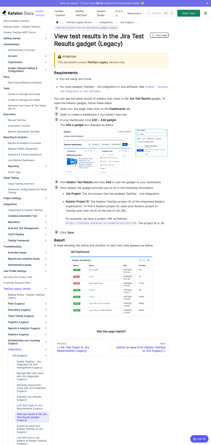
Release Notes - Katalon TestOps (21, 26)
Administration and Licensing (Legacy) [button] (24, 342)
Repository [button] (14, 222)
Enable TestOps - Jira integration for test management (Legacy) (29, 364)
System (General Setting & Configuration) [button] (22, 70)
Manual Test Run (17, 120)
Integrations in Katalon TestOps (25, 210)
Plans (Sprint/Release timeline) (25, 82)
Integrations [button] (14, 349)
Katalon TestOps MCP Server (19, 32)
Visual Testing (11, 177)
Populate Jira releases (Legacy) (29, 398)
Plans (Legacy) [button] (16, 303)
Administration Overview (21, 49)
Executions (9, 114)
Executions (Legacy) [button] (19, 309)
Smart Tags (14, 172)
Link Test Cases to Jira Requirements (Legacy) (30, 407)
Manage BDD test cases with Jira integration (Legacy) (30, 376)
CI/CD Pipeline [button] (16, 234)
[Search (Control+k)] (160, 13)
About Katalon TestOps (16, 20)
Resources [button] (133, 13)
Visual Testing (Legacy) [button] (21, 315)
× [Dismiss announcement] (207, 3)
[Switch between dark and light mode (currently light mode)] (205, 13)
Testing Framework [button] (18, 240)
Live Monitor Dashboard (21, 160)
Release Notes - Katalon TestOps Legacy (26, 296)
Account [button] (12, 55)
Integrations (10, 204)
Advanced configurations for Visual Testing (27, 191)
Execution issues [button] (17, 252)
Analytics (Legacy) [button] (18, 334)
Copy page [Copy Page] (159, 35)
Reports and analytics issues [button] (24, 258)
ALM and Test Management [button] (23, 228)
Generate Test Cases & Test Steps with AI (27, 107)
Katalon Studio (101, 13)
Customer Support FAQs (16, 282)
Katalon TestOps (40, 13)
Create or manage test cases (24, 94)
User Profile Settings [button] (14, 271)
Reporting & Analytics (15, 137)
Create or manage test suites (24, 99)
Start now (188, 13)
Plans (6, 76)
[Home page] (57, 22)
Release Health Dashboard (22, 148)
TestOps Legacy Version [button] (17, 288)
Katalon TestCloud (81, 13)
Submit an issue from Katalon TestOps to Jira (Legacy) (30, 428)
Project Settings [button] (12, 198)
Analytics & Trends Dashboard (25, 154)
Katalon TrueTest (60, 13)
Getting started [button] (11, 38)
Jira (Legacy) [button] (19, 355)
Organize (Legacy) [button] (18, 322)
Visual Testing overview (21, 183)
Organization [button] (15, 62)
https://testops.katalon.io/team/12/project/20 (101, 223)
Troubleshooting (12, 246)
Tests (6, 88)
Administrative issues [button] (19, 264)
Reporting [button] (13, 166)
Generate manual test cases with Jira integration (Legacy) (31, 387)
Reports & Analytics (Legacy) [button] (24, 328)
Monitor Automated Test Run (24, 131)
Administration (11, 44)
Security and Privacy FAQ (17, 277)
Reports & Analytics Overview (24, 143)
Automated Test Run (19, 125)
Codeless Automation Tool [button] (22, 215)
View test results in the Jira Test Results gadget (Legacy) (32, 417)
